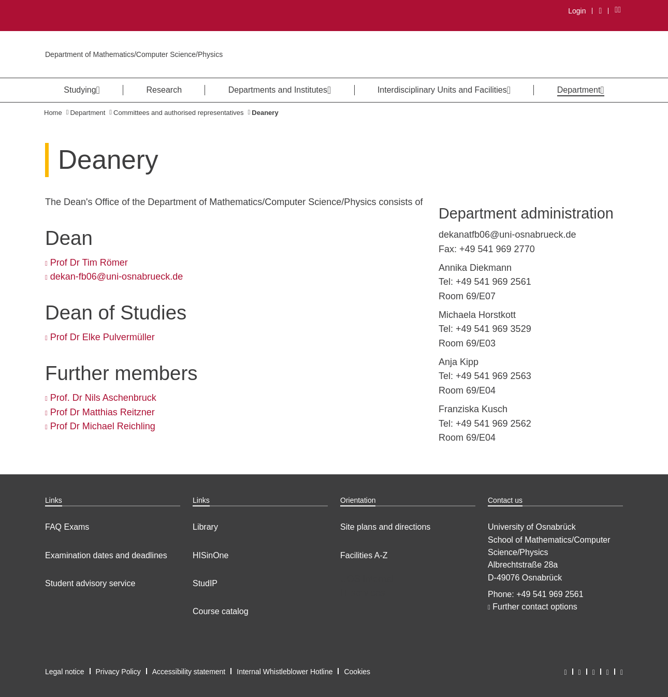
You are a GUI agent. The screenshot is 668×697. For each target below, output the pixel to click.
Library (205, 526)
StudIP (205, 583)
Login (577, 11)
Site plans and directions (385, 526)
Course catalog (221, 611)
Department (87, 113)
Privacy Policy (118, 671)
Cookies (357, 671)
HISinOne (210, 555)
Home (53, 113)
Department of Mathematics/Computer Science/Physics (134, 54)
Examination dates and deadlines (106, 555)
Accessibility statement (189, 671)
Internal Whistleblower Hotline (284, 671)
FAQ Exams (67, 526)
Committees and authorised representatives (178, 113)
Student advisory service (90, 583)
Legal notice (64, 671)
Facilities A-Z (364, 555)
